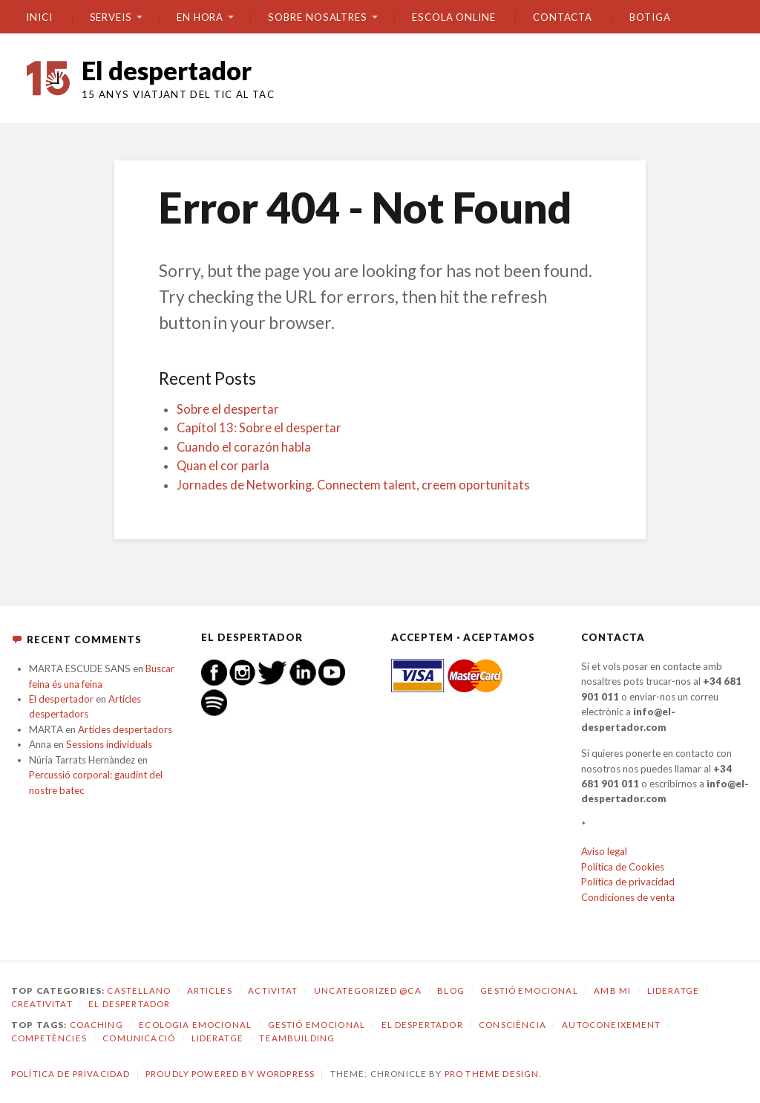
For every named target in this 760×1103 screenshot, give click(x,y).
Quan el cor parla (223, 465)
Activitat (273, 990)
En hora (200, 17)
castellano (139, 990)
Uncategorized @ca (368, 990)
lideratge (217, 1038)
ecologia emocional (195, 1024)
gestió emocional (316, 1024)
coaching (96, 1024)
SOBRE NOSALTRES (317, 17)
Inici (39, 17)
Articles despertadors (125, 729)
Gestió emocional (528, 990)
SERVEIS (111, 17)
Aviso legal (604, 851)
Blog (451, 990)
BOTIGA (650, 17)
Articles (209, 990)
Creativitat (42, 1004)
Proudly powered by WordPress (230, 1073)
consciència (512, 1024)
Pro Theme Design (492, 1073)
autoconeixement (611, 1024)
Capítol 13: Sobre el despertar (259, 427)
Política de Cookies (622, 867)
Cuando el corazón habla (244, 447)
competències (49, 1038)
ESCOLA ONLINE (454, 17)
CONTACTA (562, 17)
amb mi (612, 990)
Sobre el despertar (228, 409)
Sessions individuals (109, 744)
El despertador (167, 70)
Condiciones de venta (628, 897)
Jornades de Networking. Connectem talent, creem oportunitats (353, 485)
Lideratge (673, 990)
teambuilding (297, 1038)
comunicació (138, 1038)
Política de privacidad (628, 882)
